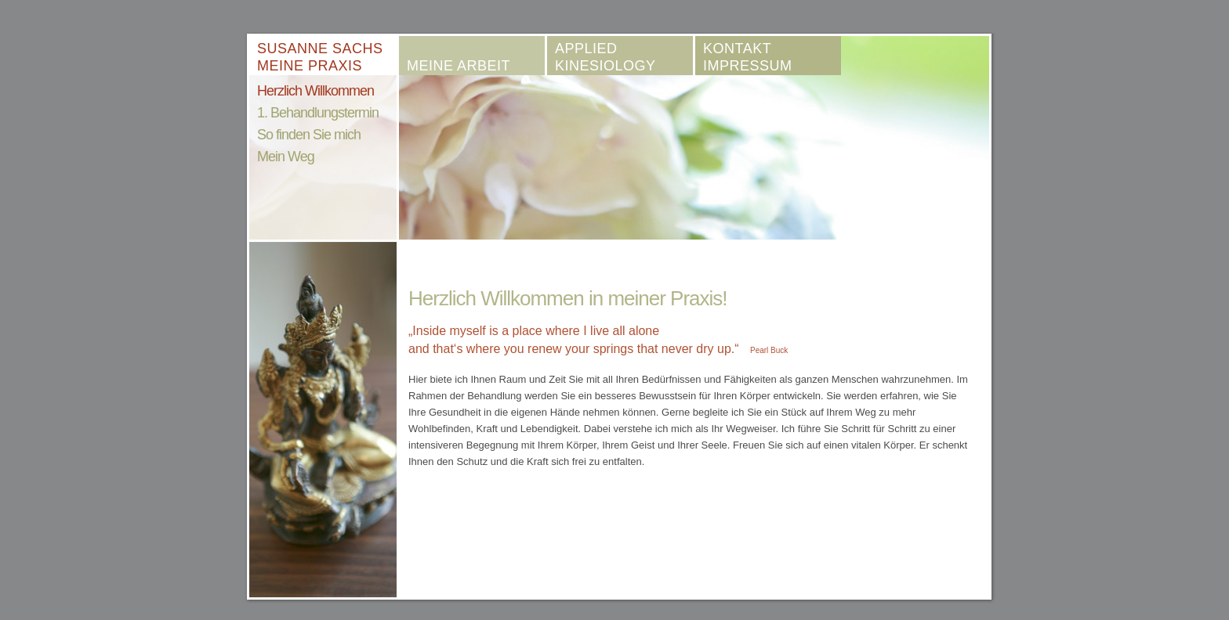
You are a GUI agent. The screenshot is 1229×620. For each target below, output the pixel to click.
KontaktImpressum (747, 57)
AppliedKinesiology (605, 57)
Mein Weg (285, 156)
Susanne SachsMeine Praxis (320, 57)
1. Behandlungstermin (318, 113)
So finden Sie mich (309, 134)
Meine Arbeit (458, 66)
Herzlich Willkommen (315, 91)
